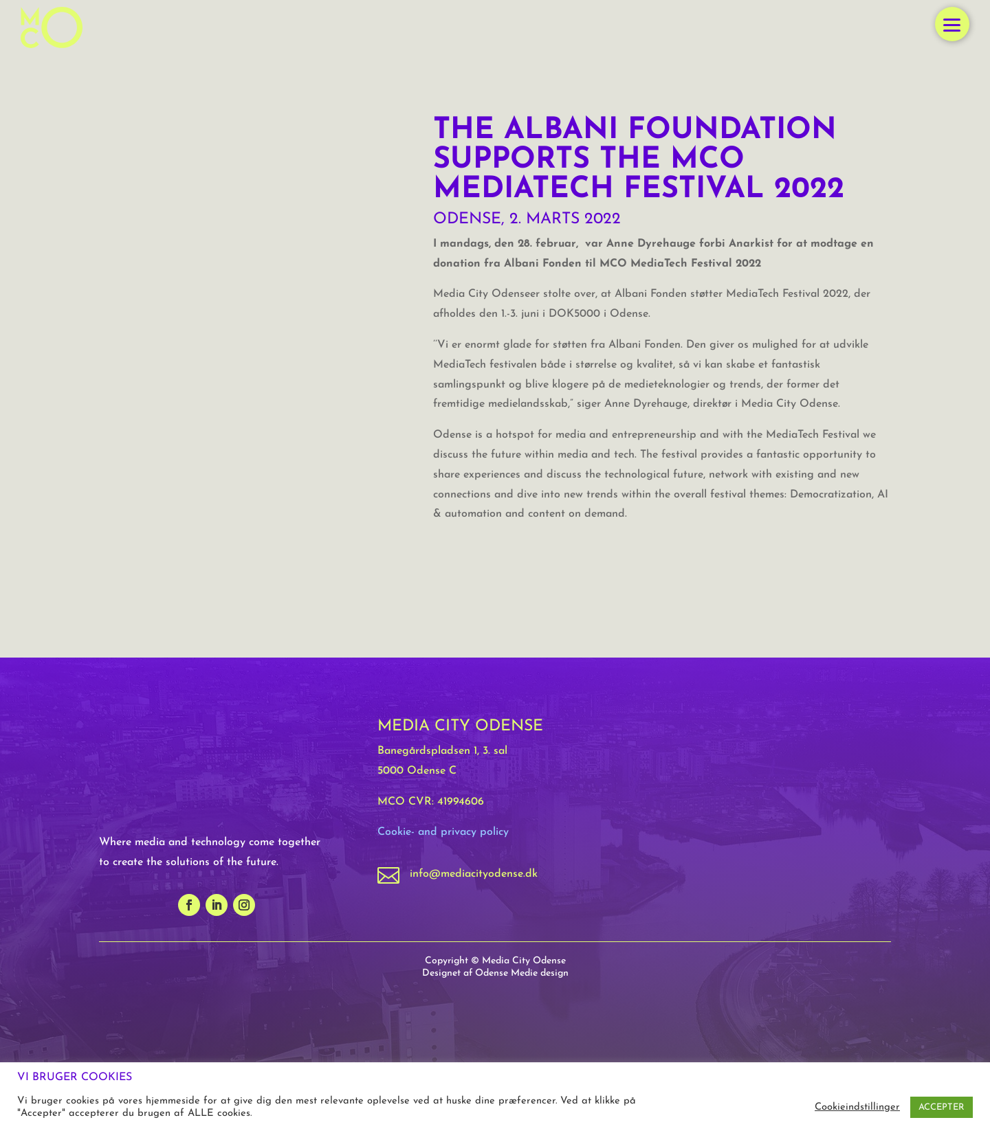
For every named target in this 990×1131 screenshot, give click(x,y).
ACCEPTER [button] (941, 1107)
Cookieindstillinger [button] (857, 1107)
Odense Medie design (522, 973)
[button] (952, 24)
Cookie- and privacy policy (443, 832)
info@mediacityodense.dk (474, 874)
